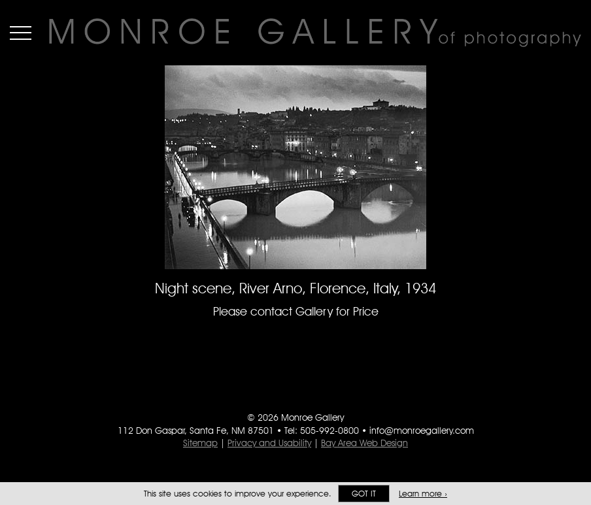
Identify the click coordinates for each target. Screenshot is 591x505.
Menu (20, 32)
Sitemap (200, 443)
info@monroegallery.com (421, 430)
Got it (364, 493)
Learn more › (423, 493)
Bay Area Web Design (364, 443)
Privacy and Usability (269, 443)
